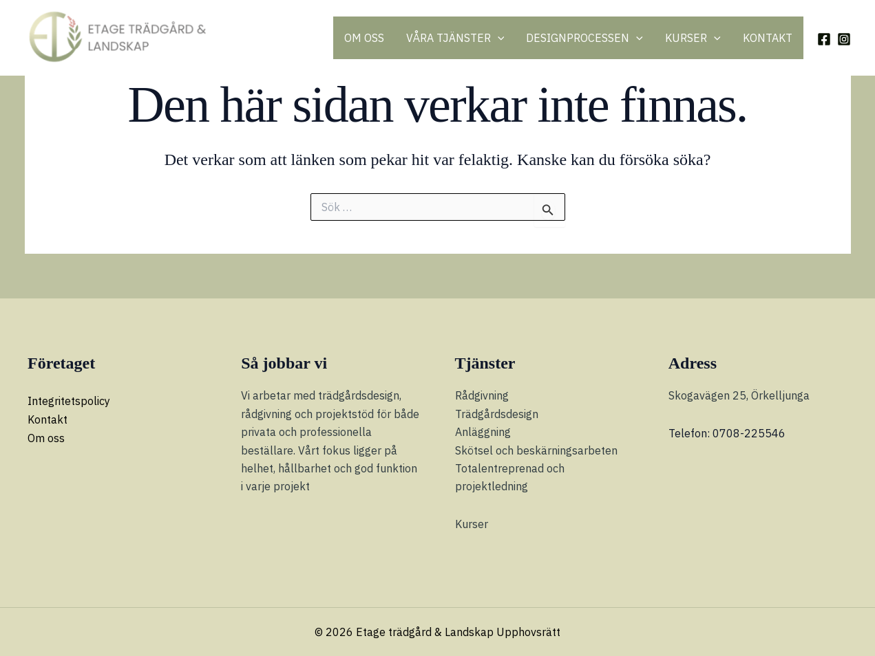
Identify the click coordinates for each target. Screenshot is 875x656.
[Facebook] (824, 39)
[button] (498, 38)
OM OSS (364, 38)
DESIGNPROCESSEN (584, 38)
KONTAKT (767, 38)
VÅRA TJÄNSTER (455, 38)
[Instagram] (844, 39)
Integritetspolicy (69, 401)
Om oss (46, 437)
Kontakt (47, 419)
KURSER (693, 38)
